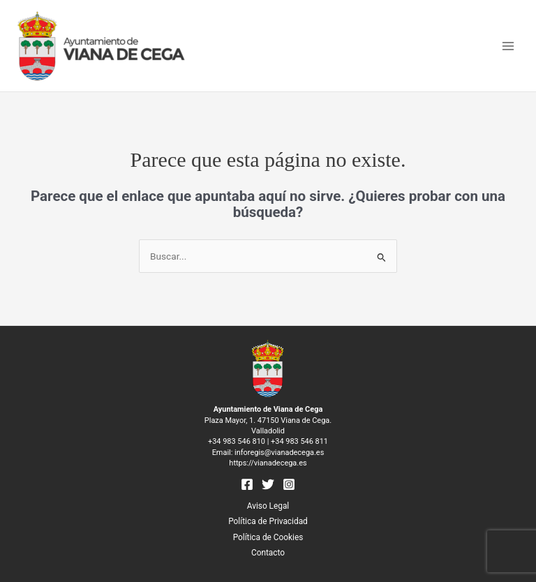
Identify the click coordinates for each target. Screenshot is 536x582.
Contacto (268, 553)
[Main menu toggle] (508, 45)
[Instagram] (289, 484)
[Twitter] (268, 484)
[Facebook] (247, 484)
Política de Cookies (268, 537)
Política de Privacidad (268, 521)
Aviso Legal (268, 506)
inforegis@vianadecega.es (279, 452)
